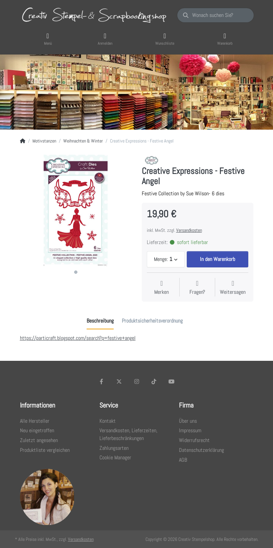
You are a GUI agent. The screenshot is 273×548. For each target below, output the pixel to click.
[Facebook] (101, 381)
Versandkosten (189, 230)
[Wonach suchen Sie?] (215, 15)
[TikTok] (153, 381)
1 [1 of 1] (75, 272)
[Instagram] (136, 381)
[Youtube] (171, 381)
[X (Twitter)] (119, 381)
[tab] (100, 320)
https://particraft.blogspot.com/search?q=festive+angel (78, 338)
